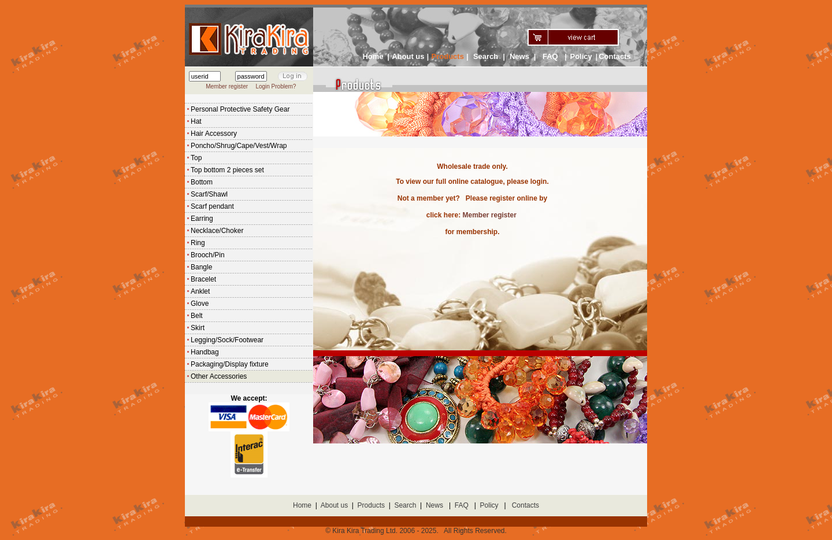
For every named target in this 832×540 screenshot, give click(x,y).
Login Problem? (275, 86)
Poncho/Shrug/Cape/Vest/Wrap (239, 146)
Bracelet (203, 279)
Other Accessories (219, 376)
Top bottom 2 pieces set (227, 170)
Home (372, 56)
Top (196, 158)
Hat (196, 121)
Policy (581, 56)
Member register (227, 86)
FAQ (550, 56)
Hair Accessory (214, 134)
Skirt (198, 328)
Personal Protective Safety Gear (240, 109)
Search (485, 56)
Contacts (615, 56)
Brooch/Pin (208, 255)
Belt (197, 316)
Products (371, 505)
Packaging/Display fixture (230, 364)
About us (408, 56)
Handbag (205, 352)
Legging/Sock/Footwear (227, 340)
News (519, 56)
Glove (200, 303)
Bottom (202, 182)
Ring (198, 243)
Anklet (200, 291)
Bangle (201, 267)
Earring (202, 218)
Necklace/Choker (217, 231)
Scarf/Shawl (209, 194)
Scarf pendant (212, 206)
